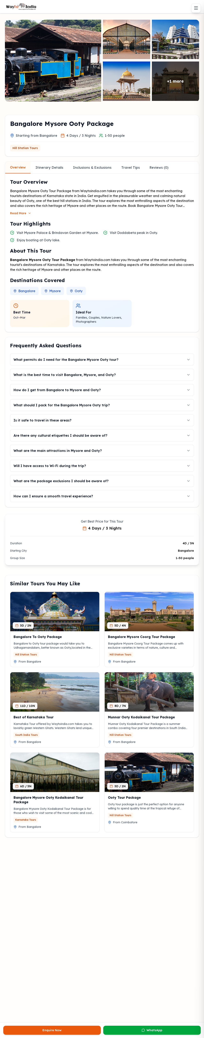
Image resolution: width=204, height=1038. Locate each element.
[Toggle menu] (196, 8)
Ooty (76, 291)
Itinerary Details (49, 167)
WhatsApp (152, 1030)
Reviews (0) (159, 167)
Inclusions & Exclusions (92, 167)
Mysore (52, 291)
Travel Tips (130, 167)
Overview (18, 167)
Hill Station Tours (25, 148)
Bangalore (24, 291)
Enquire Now (52, 1030)
